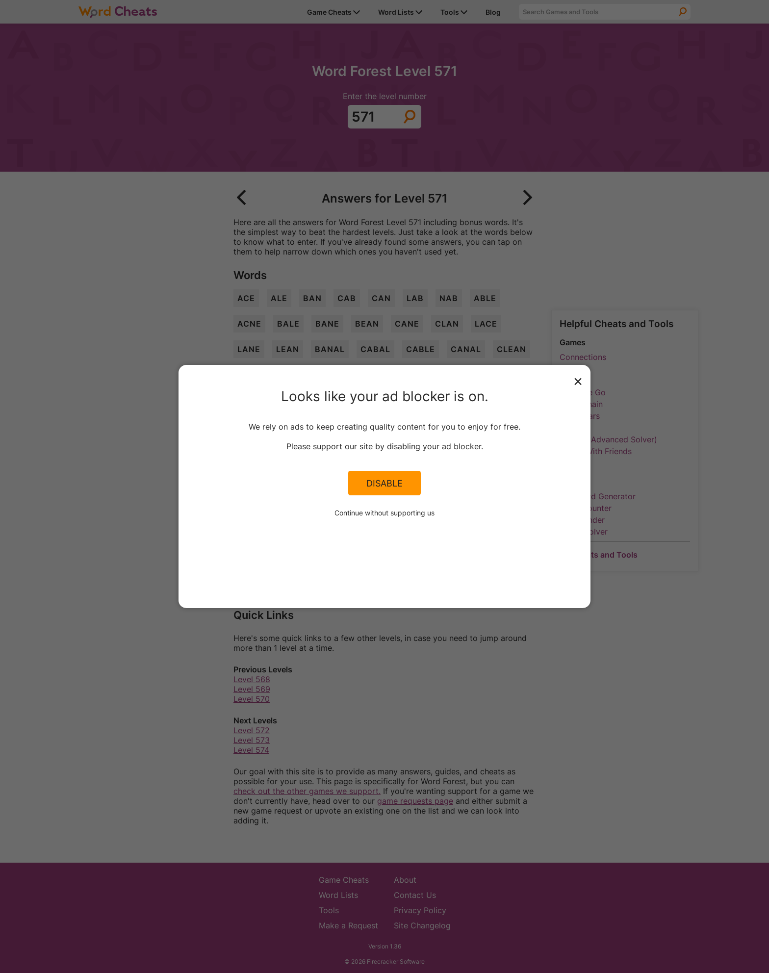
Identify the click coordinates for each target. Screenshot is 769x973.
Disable (384, 483)
